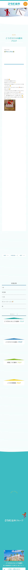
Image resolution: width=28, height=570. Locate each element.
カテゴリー (12, 314)
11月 (3, 297)
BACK (5, 255)
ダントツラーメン (7, 301)
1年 (3, 287)
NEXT (21, 255)
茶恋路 (4, 292)
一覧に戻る (13, 255)
